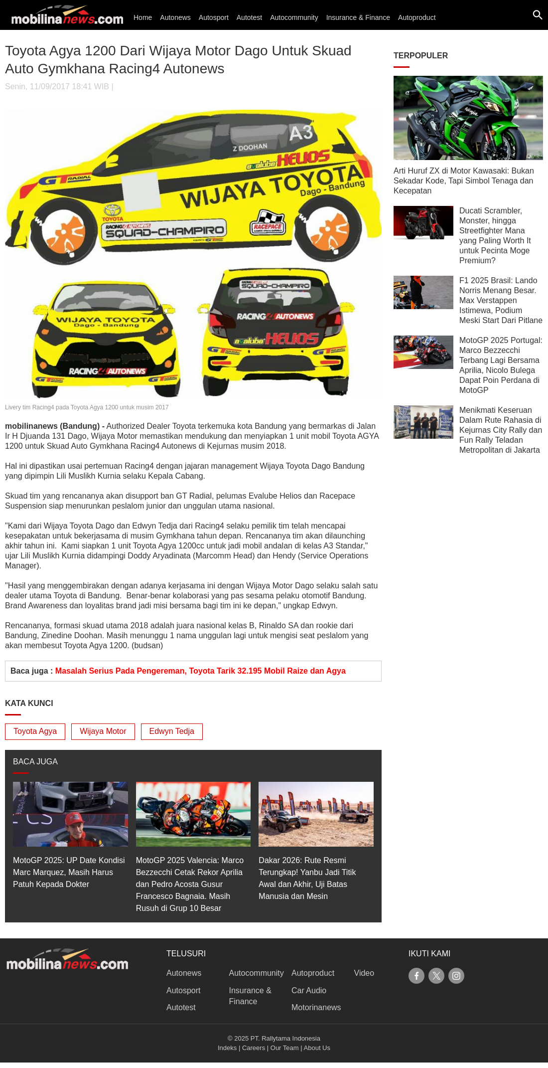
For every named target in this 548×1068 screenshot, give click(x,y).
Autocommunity (294, 17)
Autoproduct (417, 17)
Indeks (227, 1048)
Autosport (214, 17)
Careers (253, 1048)
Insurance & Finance (358, 17)
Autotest (249, 17)
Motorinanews (316, 1007)
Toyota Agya (35, 731)
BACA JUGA (35, 761)
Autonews (175, 17)
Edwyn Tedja (171, 731)
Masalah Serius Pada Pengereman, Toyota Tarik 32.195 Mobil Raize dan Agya (200, 671)
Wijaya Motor (103, 731)
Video (364, 973)
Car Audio (308, 990)
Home (143, 17)
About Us (317, 1048)
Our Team (285, 1048)
